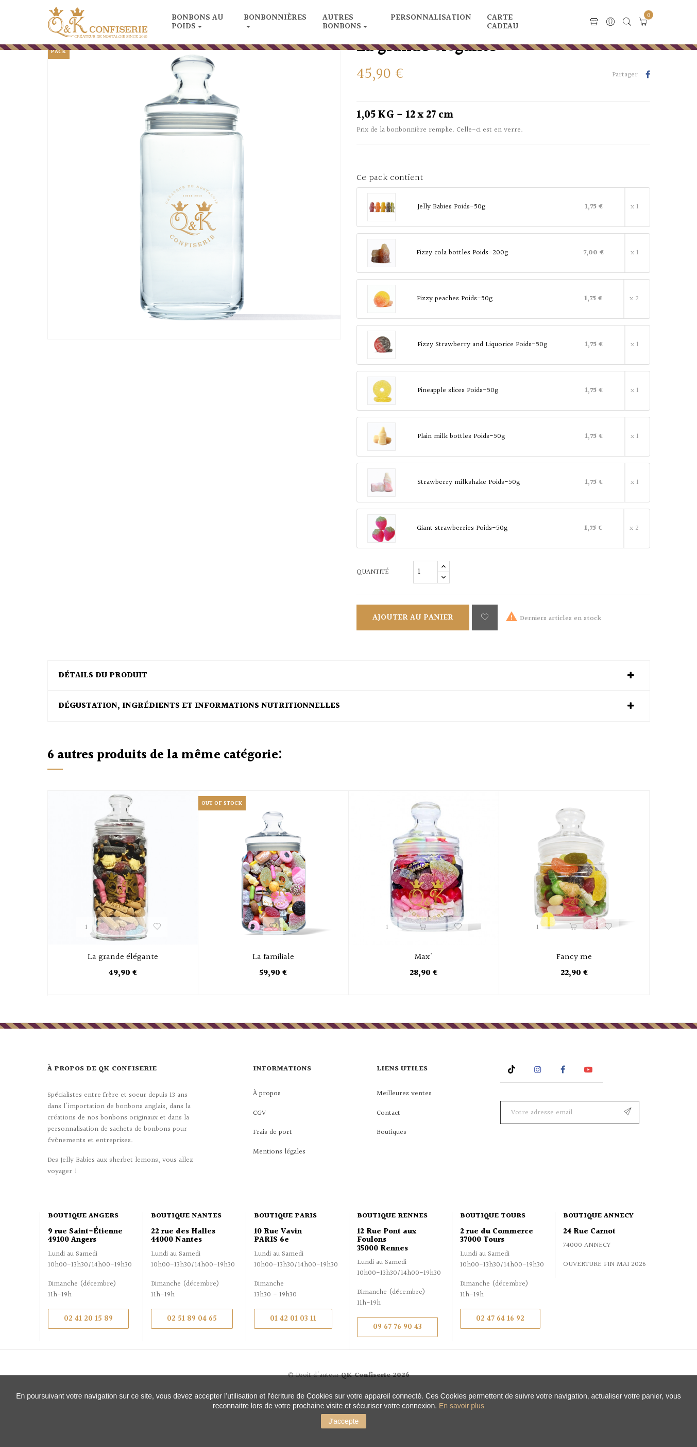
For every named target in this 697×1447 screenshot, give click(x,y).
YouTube (590, 1116)
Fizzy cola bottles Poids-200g (462, 300)
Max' (424, 1005)
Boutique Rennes (392, 1263)
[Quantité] (425, 619)
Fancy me (574, 1005)
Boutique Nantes (186, 1263)
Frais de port (272, 1179)
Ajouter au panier (412, 664)
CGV (259, 1160)
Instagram (539, 1116)
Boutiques (391, 1179)
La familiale (273, 1005)
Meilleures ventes (404, 1141)
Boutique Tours (492, 1263)
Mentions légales (279, 1199)
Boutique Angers (83, 1263)
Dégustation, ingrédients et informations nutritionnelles (199, 753)
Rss (513, 1116)
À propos (267, 1141)
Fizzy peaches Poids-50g (454, 346)
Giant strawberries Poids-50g (462, 575)
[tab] (349, 723)
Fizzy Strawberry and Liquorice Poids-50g (482, 392)
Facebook (563, 1116)
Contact (388, 1160)
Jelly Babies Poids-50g (451, 254)
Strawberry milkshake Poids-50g (468, 529)
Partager (647, 123)
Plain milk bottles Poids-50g (461, 484)
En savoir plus (461, 1406)
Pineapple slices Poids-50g (457, 438)
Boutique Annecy (598, 1263)
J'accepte (344, 1421)
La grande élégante (123, 1005)
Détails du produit (102, 722)
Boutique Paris (285, 1263)
